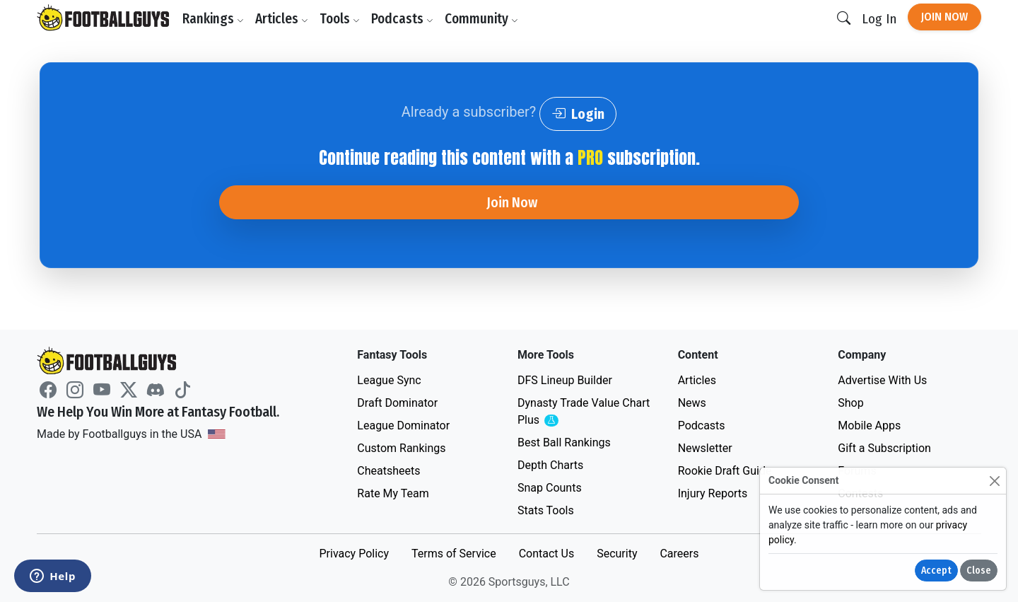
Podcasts (402, 19)
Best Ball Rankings (564, 442)
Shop (850, 403)
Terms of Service (453, 553)
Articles (281, 19)
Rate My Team (392, 493)
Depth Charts (550, 465)
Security (617, 553)
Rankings (213, 19)
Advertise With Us (882, 380)
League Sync (389, 380)
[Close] (994, 480)
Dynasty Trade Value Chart (583, 412)
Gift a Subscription (884, 448)
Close (978, 571)
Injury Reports (713, 493)
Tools (340, 19)
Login (577, 113)
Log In (879, 19)
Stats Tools (545, 510)
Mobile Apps (869, 425)
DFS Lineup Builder (564, 380)
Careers (679, 553)
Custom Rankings (401, 448)
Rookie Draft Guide (725, 470)
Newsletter (705, 448)
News (692, 403)
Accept (936, 571)
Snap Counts (549, 487)
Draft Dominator (397, 403)
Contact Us (547, 553)
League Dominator (403, 425)
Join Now (944, 16)
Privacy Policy (354, 553)
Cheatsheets (388, 470)
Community (481, 19)
